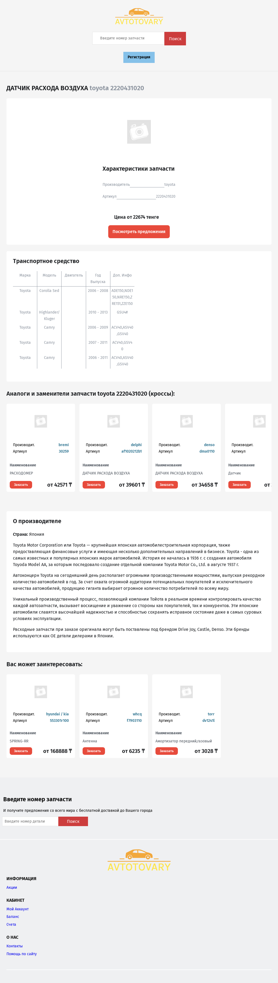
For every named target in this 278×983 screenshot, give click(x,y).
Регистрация (139, 57)
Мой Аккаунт (17, 909)
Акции (11, 887)
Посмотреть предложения (139, 231)
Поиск (175, 38)
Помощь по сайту (21, 954)
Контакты (14, 946)
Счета (11, 924)
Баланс (12, 916)
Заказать (21, 485)
